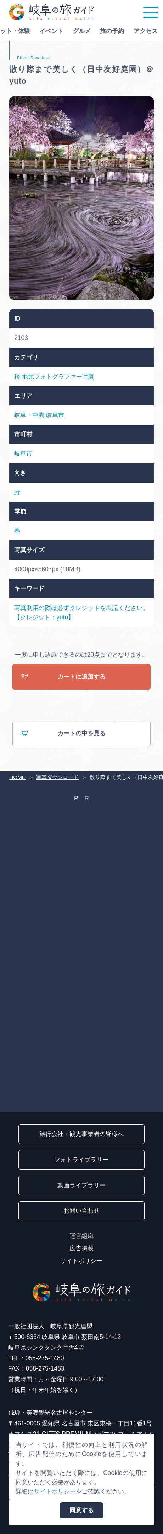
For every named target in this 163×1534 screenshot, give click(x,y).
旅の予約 (108, 31)
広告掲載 (81, 1248)
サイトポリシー (81, 1260)
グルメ (78, 31)
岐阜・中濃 (29, 415)
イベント (47, 31)
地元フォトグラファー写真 (58, 376)
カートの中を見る (63, 734)
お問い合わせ (81, 1210)
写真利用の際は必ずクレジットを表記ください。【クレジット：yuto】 (81, 612)
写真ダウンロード (57, 777)
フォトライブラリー (81, 1159)
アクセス (142, 31)
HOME (17, 777)
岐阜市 (55, 415)
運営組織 (81, 1235)
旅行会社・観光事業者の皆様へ (81, 1134)
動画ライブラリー (81, 1185)
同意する (81, 1510)
